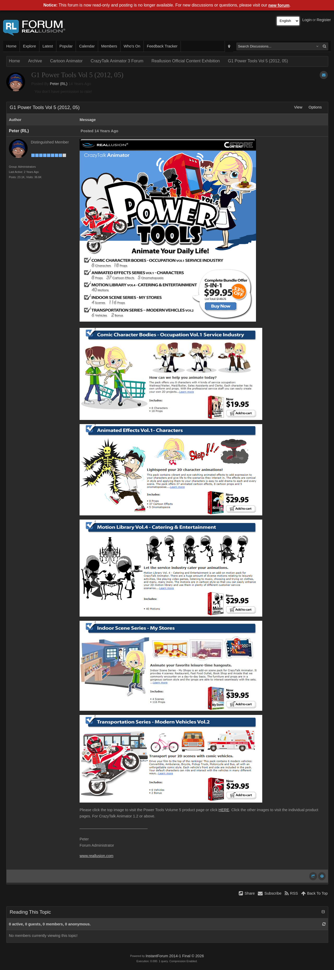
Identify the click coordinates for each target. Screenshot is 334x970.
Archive (35, 61)
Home (11, 46)
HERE (224, 810)
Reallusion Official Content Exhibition (185, 61)
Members (109, 46)
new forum (279, 5)
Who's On (132, 46)
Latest (47, 46)
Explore (29, 46)
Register (324, 20)
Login (307, 20)
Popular (66, 46)
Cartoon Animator (66, 61)
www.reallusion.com (97, 856)
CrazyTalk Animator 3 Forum (117, 61)
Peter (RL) (59, 84)
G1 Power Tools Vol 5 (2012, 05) (258, 61)
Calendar (87, 46)
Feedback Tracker (162, 46)
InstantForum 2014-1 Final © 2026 (175, 956)
